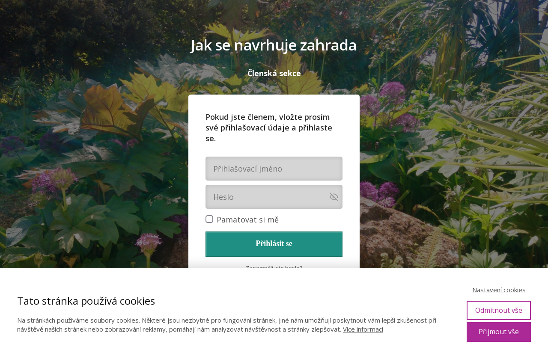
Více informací (363, 329)
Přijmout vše (499, 331)
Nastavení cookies (499, 289)
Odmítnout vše (498, 310)
